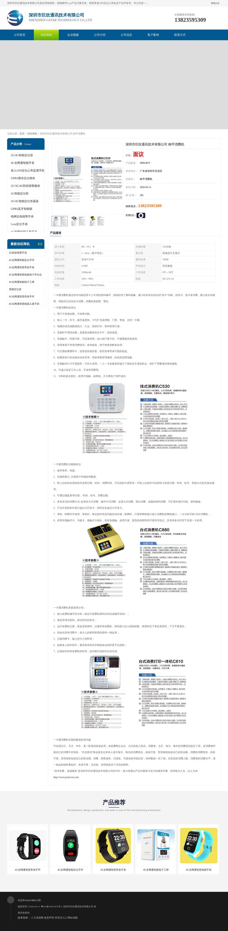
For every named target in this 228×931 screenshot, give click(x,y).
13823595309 (150, 205)
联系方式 (180, 34)
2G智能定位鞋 (20, 193)
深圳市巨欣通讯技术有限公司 (78, 906)
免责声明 (49, 917)
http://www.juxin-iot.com (66, 777)
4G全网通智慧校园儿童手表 (24, 304)
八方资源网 (37, 917)
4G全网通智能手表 (22, 162)
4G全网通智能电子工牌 (21, 282)
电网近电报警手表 (22, 216)
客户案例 (153, 34)
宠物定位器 (15, 289)
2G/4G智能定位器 (22, 155)
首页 (22, 133)
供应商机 (46, 34)
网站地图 (73, 917)
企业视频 (73, 34)
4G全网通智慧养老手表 (21, 267)
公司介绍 (99, 34)
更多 (40, 244)
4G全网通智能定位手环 (21, 260)
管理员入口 (61, 917)
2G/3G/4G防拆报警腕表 (25, 185)
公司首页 (19, 34)
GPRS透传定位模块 (23, 178)
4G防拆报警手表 (18, 252)
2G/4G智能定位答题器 (25, 201)
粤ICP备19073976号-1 (52, 906)
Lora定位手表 (19, 224)
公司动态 (126, 34)
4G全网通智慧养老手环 (21, 296)
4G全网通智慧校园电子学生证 (25, 274)
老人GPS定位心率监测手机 (28, 170)
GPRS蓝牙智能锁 (21, 208)
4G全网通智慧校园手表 (198, 869)
